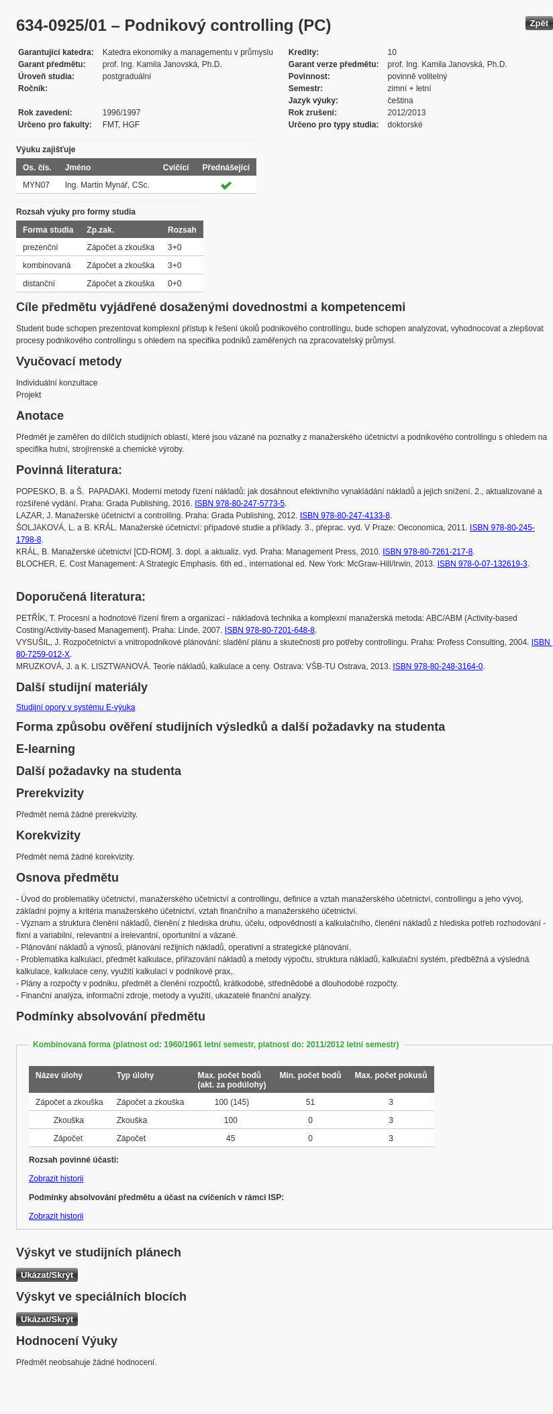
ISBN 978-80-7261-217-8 (427, 551)
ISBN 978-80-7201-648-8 (270, 630)
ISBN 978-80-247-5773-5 (240, 503)
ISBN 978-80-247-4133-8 (345, 515)
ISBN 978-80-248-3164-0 (438, 666)
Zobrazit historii (56, 1178)
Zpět (539, 23)
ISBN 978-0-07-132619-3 (482, 564)
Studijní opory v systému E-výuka (75, 707)
